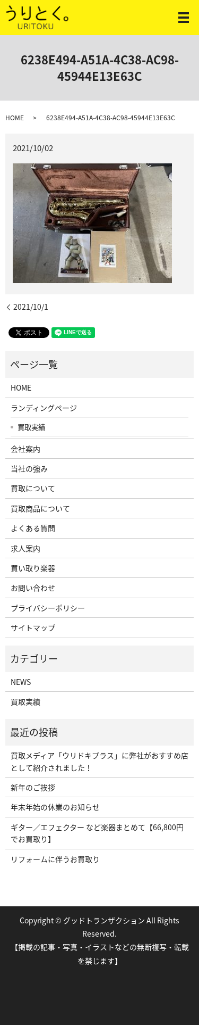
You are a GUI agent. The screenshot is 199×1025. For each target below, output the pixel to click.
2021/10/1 (30, 307)
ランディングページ (44, 407)
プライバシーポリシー (48, 607)
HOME (14, 117)
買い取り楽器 (33, 568)
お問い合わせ (33, 587)
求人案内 (25, 548)
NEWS (21, 681)
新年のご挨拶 (33, 787)
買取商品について (40, 508)
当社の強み (29, 468)
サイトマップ (33, 627)
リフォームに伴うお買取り (55, 859)
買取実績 (31, 426)
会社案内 (25, 448)
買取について (33, 488)
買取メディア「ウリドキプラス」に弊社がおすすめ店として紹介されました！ (99, 761)
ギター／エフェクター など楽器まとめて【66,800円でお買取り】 (97, 833)
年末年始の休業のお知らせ (55, 806)
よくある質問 (33, 528)
